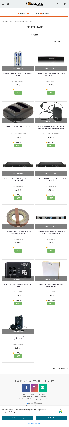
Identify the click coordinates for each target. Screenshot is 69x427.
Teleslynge (28, 21)
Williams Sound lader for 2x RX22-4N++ (18, 126)
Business (38, 403)
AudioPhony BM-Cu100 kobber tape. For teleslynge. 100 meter (18, 232)
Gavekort (44, 13)
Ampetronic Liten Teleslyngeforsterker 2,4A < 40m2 (18, 285)
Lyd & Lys (10, 21)
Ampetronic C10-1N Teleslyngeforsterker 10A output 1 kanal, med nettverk (50, 232)
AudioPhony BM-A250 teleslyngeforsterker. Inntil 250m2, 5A (50, 180)
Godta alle (51, 418)
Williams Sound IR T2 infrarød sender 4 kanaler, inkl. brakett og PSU (51, 74)
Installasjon (19, 21)
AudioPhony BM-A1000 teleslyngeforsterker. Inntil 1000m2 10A (18, 180)
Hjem (4, 21)
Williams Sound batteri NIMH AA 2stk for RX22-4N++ (18, 74)
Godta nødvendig (18, 418)
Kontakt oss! (33, 13)
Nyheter (22, 13)
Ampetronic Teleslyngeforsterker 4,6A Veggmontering (51, 285)
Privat (29, 403)
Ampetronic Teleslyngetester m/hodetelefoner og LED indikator (18, 338)
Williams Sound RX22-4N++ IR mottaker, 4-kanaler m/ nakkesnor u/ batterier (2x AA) (51, 127)
